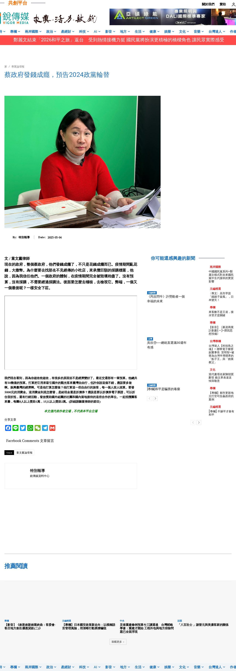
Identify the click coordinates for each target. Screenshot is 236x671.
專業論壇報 (17, 66)
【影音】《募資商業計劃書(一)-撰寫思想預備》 (221, 330)
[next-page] (155, 398)
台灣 (150, 339)
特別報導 (24, 237)
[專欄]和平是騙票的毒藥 (163, 389)
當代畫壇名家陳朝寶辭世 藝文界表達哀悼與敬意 (221, 377)
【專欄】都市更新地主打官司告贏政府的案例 (221, 396)
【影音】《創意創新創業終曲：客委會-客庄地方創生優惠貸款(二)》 (30, 626)
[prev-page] (149, 398)
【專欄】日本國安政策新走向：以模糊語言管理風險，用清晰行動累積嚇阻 (88, 626)
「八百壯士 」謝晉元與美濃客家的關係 (203, 625)
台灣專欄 (215, 341)
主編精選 (152, 292)
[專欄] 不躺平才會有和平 (221, 413)
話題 (180, 620)
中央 (122, 620)
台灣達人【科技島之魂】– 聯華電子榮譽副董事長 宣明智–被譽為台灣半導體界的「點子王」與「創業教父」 (221, 354)
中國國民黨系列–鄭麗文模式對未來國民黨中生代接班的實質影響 (221, 276)
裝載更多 (118, 641)
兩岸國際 (215, 267)
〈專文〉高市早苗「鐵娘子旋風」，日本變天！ (221, 296)
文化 (212, 370)
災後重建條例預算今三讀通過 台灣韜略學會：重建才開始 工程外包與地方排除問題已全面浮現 (147, 628)
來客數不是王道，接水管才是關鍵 (221, 313)
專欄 (212, 307)
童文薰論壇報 (24, 452)
